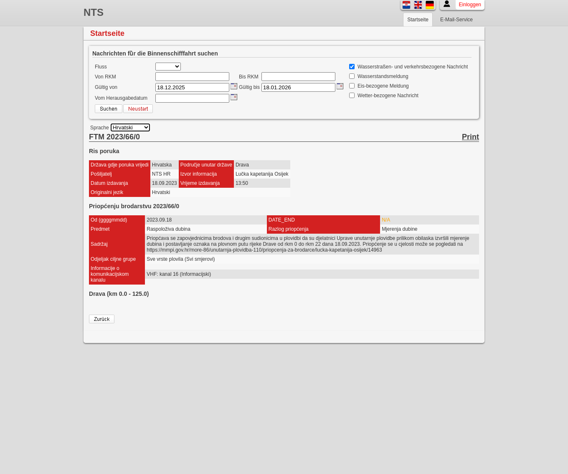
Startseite (418, 20)
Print (470, 137)
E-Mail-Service (456, 20)
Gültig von (106, 87)
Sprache (99, 128)
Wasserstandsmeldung (383, 76)
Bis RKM (249, 77)
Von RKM (105, 77)
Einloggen (470, 5)
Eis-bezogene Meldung (383, 86)
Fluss (101, 67)
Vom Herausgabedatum (121, 98)
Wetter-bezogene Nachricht (388, 95)
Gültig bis (249, 87)
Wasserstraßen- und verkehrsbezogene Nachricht (413, 67)
